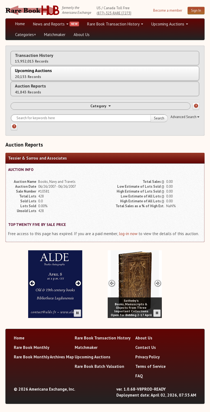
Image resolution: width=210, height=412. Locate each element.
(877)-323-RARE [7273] (114, 13)
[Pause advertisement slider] (77, 313)
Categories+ (25, 34)
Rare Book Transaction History (115, 24)
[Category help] (196, 106)
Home (20, 23)
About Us (82, 34)
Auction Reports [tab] (30, 88)
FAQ (139, 375)
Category (100, 105)
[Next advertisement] (78, 283)
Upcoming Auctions (169, 24)
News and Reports (50, 24)
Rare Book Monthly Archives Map (44, 356)
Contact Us (145, 347)
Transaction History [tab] (34, 58)
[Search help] (14, 126)
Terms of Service (150, 366)
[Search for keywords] (89, 118)
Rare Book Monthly (31, 347)
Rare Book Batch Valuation (99, 366)
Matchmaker (54, 34)
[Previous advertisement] (32, 283)
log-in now (128, 233)
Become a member (167, 10)
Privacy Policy (147, 356)
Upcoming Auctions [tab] (33, 73)
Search (159, 118)
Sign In (196, 10)
